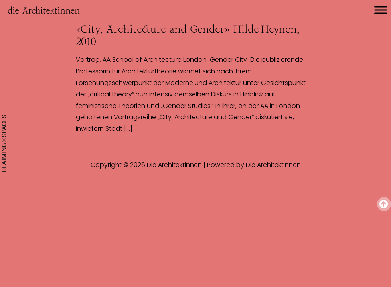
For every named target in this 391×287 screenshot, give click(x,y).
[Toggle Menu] (380, 10)
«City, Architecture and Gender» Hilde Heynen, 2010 (187, 35)
